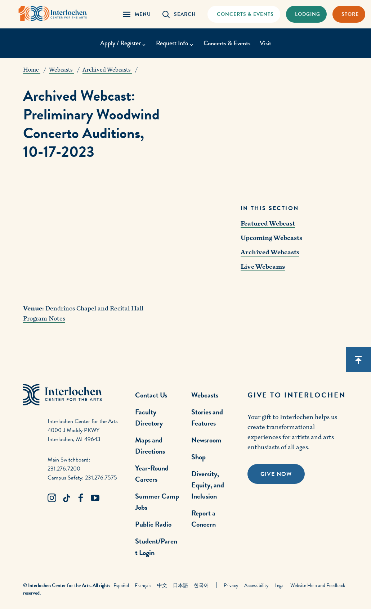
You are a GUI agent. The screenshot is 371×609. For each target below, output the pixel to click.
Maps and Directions (150, 445)
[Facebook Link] (80, 498)
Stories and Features (207, 417)
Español (121, 585)
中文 (162, 585)
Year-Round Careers (152, 474)
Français (143, 585)
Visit (266, 43)
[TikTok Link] (66, 498)
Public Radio (153, 524)
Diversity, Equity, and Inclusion (207, 484)
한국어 (201, 585)
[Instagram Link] (52, 498)
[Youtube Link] (95, 498)
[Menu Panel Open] (137, 14)
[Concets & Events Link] (243, 14)
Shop (198, 456)
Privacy (231, 585)
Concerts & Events (227, 43)
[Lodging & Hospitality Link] (306, 14)
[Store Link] (348, 14)
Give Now (276, 474)
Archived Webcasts (270, 252)
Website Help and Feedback (317, 585)
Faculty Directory (149, 417)
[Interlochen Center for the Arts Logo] (53, 13)
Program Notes (44, 318)
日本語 (180, 585)
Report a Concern (203, 519)
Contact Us (151, 395)
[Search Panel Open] (179, 14)
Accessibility (256, 585)
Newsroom (206, 440)
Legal (279, 585)
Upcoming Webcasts (271, 238)
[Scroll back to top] (358, 359)
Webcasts (204, 395)
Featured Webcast (268, 223)
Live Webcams (263, 267)
